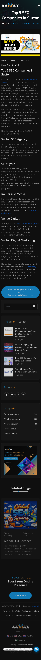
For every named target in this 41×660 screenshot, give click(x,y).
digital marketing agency (28, 224)
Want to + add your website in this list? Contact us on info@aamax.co (20, 294)
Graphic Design (20, 435)
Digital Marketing (8, 61)
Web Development (20, 420)
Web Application (20, 425)
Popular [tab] (10, 323)
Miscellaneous (20, 430)
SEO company (30, 267)
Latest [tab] (22, 323)
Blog (5, 24)
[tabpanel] (20, 353)
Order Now (20, 597)
